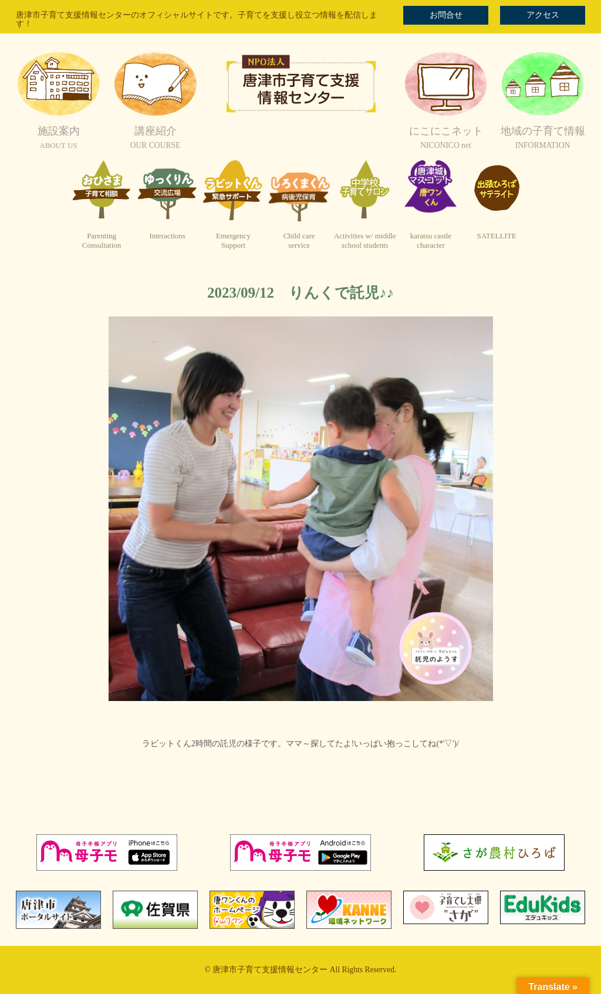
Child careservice (299, 240)
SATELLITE (496, 235)
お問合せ (446, 15)
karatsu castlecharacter (430, 240)
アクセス (542, 15)
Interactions (167, 235)
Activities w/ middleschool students (365, 240)
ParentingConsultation (101, 240)
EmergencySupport (233, 240)
